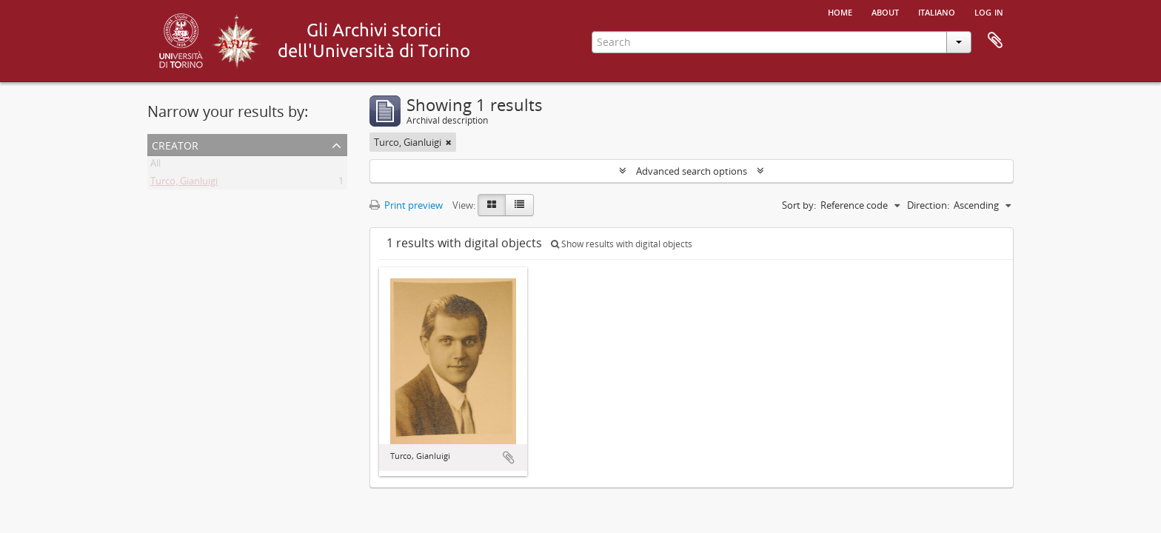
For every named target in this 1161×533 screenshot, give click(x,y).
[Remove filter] (449, 142)
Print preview (406, 205)
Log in (988, 11)
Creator (175, 144)
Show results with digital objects (621, 244)
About (885, 11)
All (155, 165)
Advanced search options (691, 171)
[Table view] (519, 205)
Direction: (928, 205)
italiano (936, 11)
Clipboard (995, 40)
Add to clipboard (508, 457)
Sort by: (799, 205)
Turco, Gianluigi (184, 183)
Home (840, 11)
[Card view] (492, 205)
